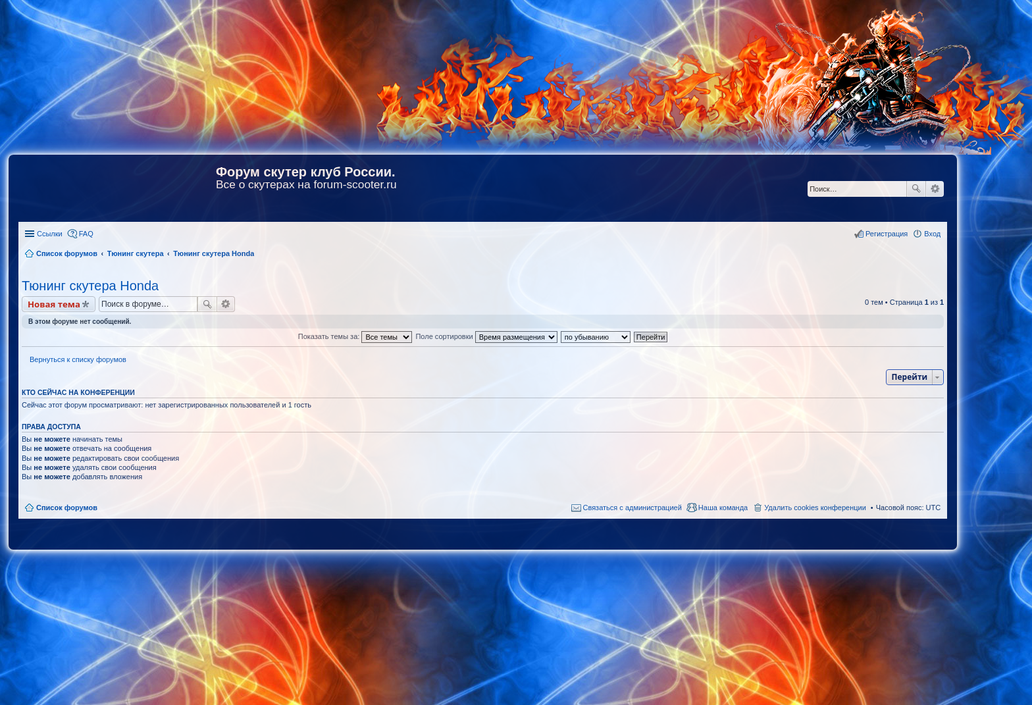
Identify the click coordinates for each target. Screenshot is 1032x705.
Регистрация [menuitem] (886, 234)
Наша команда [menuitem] (723, 507)
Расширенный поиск (935, 189)
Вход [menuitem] (932, 234)
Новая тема (54, 304)
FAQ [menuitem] (86, 234)
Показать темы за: (355, 336)
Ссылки (50, 234)
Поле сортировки (486, 336)
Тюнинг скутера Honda (90, 285)
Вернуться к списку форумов (78, 359)
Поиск (916, 189)
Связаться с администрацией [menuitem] (632, 507)
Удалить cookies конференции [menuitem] (815, 507)
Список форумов (66, 507)
